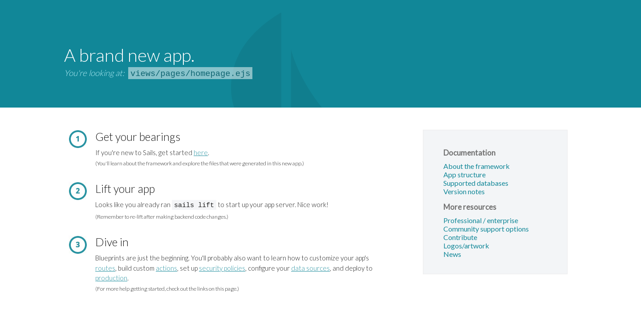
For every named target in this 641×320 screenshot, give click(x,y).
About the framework (476, 166)
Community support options (486, 229)
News (452, 254)
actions (166, 267)
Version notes (464, 192)
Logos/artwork (466, 246)
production (111, 277)
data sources (310, 267)
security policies (222, 267)
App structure (464, 175)
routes (105, 267)
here (201, 153)
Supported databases (475, 183)
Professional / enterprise (480, 220)
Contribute (460, 237)
